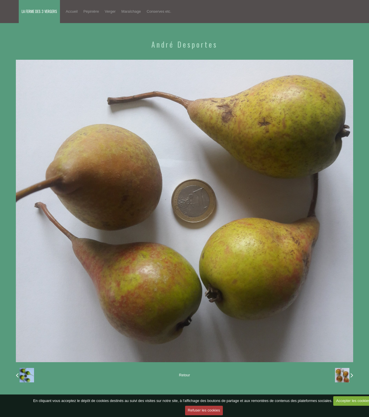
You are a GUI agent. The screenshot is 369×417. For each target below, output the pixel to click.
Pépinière (91, 11)
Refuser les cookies (204, 410)
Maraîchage (131, 11)
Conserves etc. (159, 11)
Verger (110, 11)
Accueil (72, 11)
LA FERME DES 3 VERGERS (39, 11)
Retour (184, 375)
